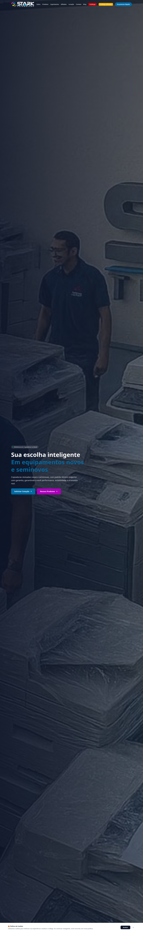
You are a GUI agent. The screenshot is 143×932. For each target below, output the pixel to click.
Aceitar (125, 927)
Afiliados (64, 4)
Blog (84, 4)
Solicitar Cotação (23, 491)
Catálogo (92, 4)
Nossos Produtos (49, 491)
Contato (78, 4)
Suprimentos (54, 4)
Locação (71, 4)
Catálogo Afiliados (106, 4)
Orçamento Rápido (123, 4)
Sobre (38, 4)
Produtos (45, 4)
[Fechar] (133, 927)
